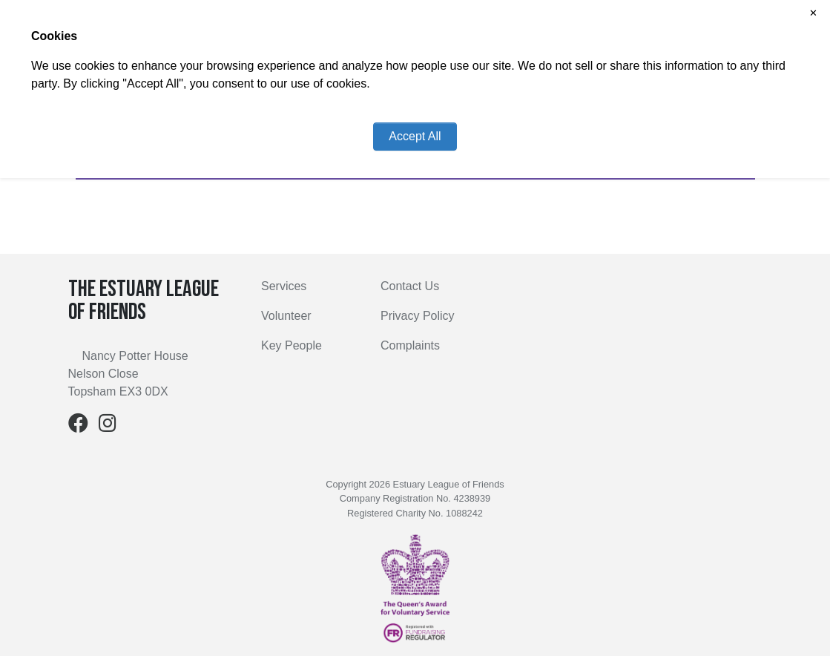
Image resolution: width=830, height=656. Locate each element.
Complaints (410, 345)
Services (283, 286)
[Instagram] (107, 426)
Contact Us (410, 286)
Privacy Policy (418, 315)
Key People (291, 345)
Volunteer (286, 315)
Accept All (415, 136)
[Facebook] (78, 426)
